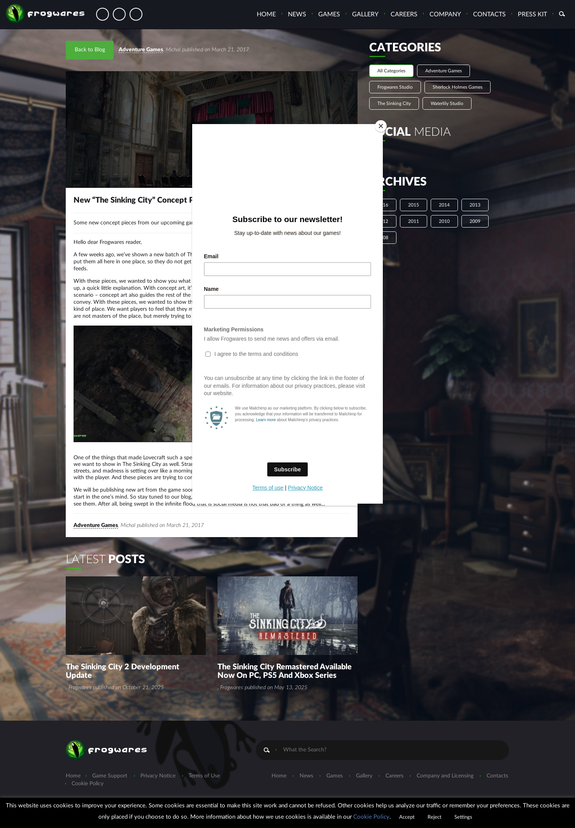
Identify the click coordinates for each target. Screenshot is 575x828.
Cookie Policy (371, 817)
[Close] (381, 126)
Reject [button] (435, 817)
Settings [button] (463, 817)
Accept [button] (407, 817)
